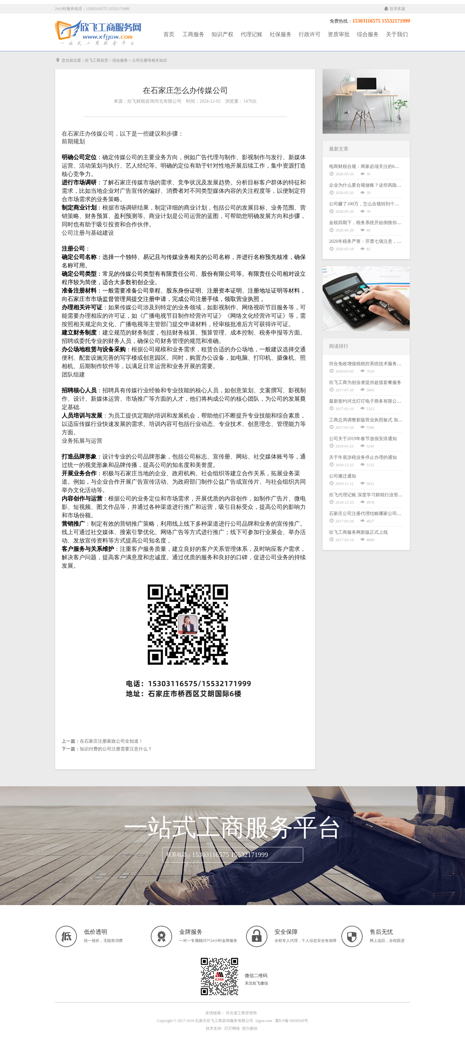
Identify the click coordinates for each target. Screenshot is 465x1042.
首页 (168, 34)
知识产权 (222, 34)
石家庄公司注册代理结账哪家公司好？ (367, 513)
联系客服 (394, 8)
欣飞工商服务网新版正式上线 (358, 532)
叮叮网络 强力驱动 (239, 1028)
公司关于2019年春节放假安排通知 (363, 438)
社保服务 (281, 34)
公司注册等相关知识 (149, 60)
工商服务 (193, 34)
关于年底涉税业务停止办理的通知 (363, 457)
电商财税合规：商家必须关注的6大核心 (368, 166)
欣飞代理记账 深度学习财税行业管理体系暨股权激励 (381, 494)
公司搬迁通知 (342, 476)
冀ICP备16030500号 (291, 1020)
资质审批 (339, 34)
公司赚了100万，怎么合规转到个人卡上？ (371, 203)
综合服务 (368, 34)
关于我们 (397, 34)
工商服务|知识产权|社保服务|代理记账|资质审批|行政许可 (98, 33)
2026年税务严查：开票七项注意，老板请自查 (374, 241)
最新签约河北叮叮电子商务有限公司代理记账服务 (379, 401)
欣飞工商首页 (96, 60)
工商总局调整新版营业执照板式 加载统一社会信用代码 (384, 420)
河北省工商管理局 (241, 1013)
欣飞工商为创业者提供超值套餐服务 (365, 382)
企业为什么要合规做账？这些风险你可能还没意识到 (381, 185)
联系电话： (179, 854)
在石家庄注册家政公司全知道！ (111, 741)
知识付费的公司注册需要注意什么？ (116, 749)
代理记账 (252, 34)
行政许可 (310, 34)
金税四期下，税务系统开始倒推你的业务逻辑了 (376, 222)
